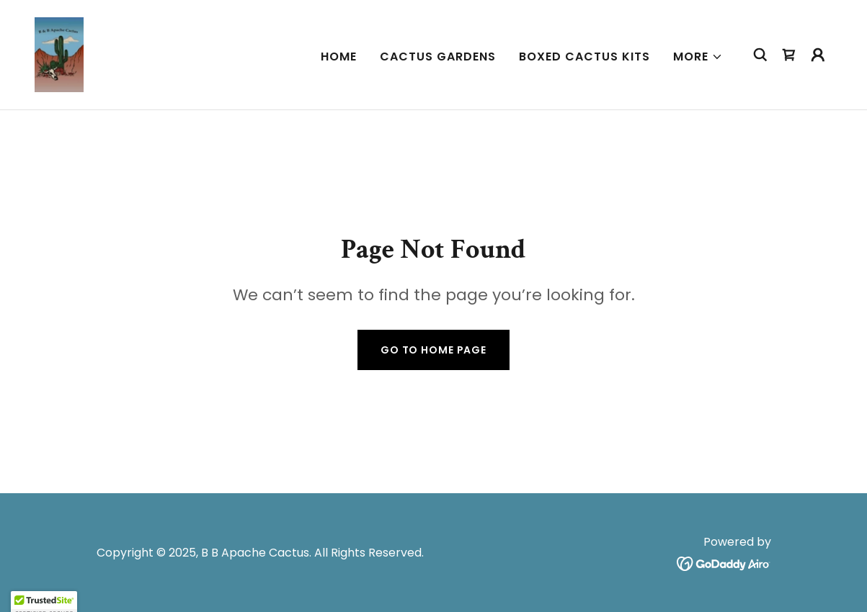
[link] (59, 53)
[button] (698, 57)
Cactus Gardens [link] (438, 56)
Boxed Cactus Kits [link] (584, 56)
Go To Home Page (433, 350)
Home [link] (339, 56)
